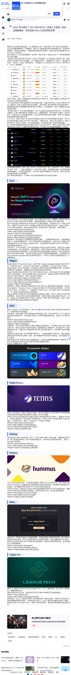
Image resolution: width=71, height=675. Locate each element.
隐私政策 (43, 672)
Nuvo (10, 641)
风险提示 (51, 672)
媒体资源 (35, 672)
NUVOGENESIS (33, 637)
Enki (43, 637)
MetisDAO (11, 637)
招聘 (57, 672)
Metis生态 (21, 637)
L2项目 (62, 637)
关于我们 (27, 672)
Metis (50, 637)
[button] (68, 4)
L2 (56, 637)
